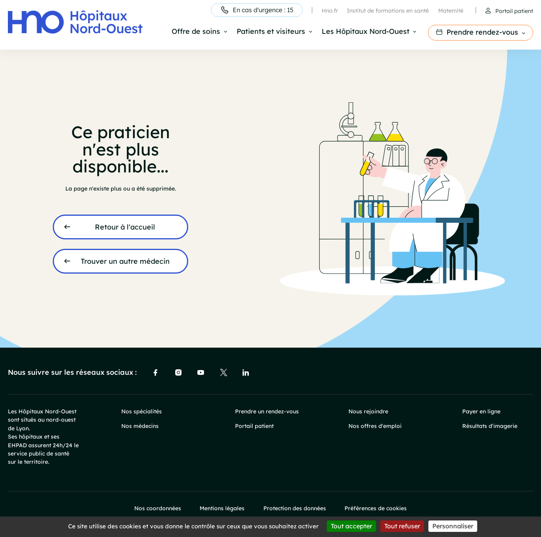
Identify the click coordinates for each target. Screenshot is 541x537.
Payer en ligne (481, 411)
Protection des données (294, 508)
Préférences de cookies (376, 508)
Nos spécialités (141, 411)
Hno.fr (330, 10)
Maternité (450, 10)
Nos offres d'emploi (375, 425)
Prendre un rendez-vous (267, 411)
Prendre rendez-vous (482, 32)
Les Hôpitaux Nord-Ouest (365, 31)
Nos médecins (140, 425)
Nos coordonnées (157, 508)
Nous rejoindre (368, 411)
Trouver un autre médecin (125, 261)
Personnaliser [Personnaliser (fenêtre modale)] (452, 526)
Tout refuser (402, 526)
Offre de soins (196, 31)
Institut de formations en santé (388, 10)
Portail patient (514, 10)
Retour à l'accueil (125, 226)
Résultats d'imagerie (489, 425)
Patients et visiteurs (271, 31)
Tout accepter (351, 526)
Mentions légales (222, 508)
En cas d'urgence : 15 (263, 10)
